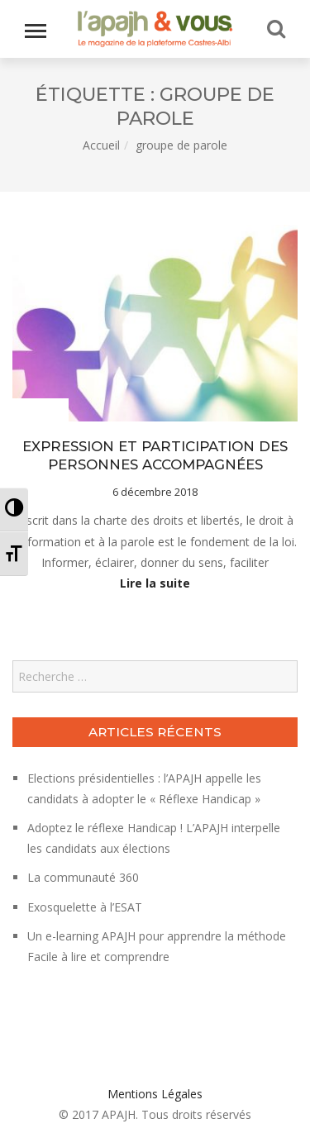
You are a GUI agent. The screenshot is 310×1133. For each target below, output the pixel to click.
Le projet (38, 411)
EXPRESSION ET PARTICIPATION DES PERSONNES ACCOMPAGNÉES (155, 455)
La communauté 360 (83, 877)
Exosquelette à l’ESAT (84, 907)
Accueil (101, 145)
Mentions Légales (155, 1094)
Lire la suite (155, 583)
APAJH (119, 1114)
